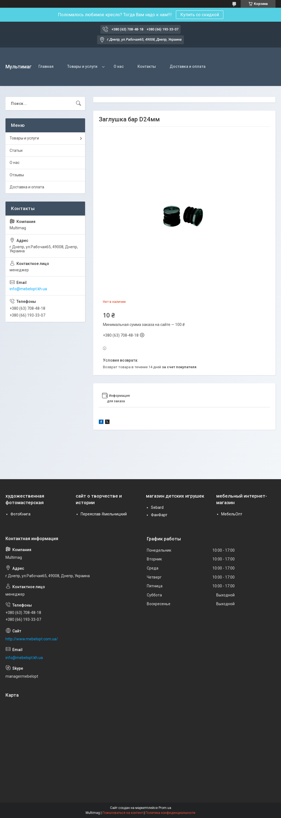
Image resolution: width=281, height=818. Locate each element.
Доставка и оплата (188, 66)
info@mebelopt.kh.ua (28, 289)
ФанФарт (159, 515)
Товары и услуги (82, 66)
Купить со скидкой (199, 14)
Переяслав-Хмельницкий (104, 514)
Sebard (157, 507)
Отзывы (17, 175)
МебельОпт (231, 514)
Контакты (146, 66)
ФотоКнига (20, 514)
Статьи (16, 150)
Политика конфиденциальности (170, 813)
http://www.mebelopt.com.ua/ (31, 639)
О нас (119, 66)
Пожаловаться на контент (122, 813)
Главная (46, 66)
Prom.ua (165, 808)
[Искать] (78, 103)
